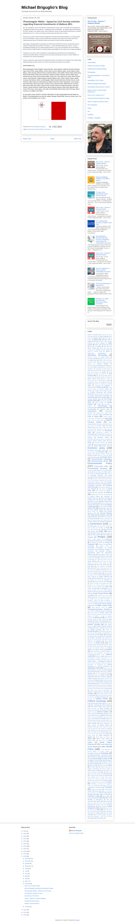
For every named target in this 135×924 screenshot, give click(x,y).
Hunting (109, 541)
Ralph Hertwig (91, 713)
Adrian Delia (103, 336)
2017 (25, 853)
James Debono (92, 561)
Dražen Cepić (107, 444)
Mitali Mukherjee (106, 651)
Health (100, 531)
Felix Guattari (99, 490)
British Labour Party (94, 378)
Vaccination (91, 801)
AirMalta (96, 341)
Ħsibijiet (101, 537)
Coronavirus (92, 411)
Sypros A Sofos (97, 773)
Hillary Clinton (96, 533)
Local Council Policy (100, 593)
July (26, 871)
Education (101, 452)
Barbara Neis (107, 370)
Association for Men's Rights (102, 368)
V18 (108, 799)
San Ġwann (109, 730)
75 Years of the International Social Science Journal (102, 193)
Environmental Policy (100, 463)
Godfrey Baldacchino (106, 521)
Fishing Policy (92, 499)
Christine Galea (97, 394)
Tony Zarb (102, 782)
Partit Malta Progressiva (103, 682)
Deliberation (91, 430)
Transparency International (95, 787)
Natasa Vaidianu (101, 663)
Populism (100, 703)
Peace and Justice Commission (100, 690)
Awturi (99, 370)
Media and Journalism (105, 636)
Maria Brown (98, 617)
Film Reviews (99, 492)
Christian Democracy (96, 392)
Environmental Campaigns (102, 459)
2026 (25, 831)
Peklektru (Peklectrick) (94, 692)
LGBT (106, 586)
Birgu (97, 373)
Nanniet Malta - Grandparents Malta (99, 661)
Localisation (91, 595)
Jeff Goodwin (101, 566)
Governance (47, 129)
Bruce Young (106, 378)
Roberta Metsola (104, 725)
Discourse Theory (103, 437)
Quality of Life (106, 710)
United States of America (102, 794)
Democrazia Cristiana (102, 432)
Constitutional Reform (103, 407)
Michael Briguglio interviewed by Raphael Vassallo (39, 888)
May (26, 876)
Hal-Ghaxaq (96, 529)
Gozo (110, 524)
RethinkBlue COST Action (95, 80)
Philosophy (92, 695)
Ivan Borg (102, 557)
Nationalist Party (94, 668)
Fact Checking (92, 489)
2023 (25, 838)
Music (102, 656)
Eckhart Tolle (105, 446)
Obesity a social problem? (32, 903)
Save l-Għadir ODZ (94, 732)
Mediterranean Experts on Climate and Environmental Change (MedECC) (100, 639)
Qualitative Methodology (94, 710)
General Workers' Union (94, 516)
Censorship (98, 385)
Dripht (89, 108)
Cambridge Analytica (93, 382)
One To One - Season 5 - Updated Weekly (103, 254)
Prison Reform (98, 706)
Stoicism (90, 770)
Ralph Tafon (109, 713)
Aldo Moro (92, 346)
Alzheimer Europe (92, 357)
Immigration (91, 544)
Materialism (107, 633)
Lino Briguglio (103, 588)
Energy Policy (107, 457)
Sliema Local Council (102, 738)
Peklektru (90, 114)
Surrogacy (98, 770)
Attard (89, 370)
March (27, 881)
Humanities (96, 541)
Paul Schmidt (108, 686)
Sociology (104, 753)
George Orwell (93, 518)
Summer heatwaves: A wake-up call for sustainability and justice (103, 270)
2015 (25, 909)
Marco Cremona (92, 614)
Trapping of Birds (95, 789)
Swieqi (101, 772)
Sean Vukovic (99, 733)
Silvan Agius (99, 737)
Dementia (99, 430)
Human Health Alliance (94, 539)
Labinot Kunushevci (95, 583)
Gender (101, 511)
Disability (102, 435)
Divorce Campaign (105, 439)
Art (105, 367)
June (26, 873)
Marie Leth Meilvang (101, 621)
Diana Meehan (108, 434)
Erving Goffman (98, 472)
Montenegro (100, 653)
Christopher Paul (108, 394)
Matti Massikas (91, 634)
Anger (104, 362)
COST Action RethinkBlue (102, 414)
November (28, 861)
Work (98, 809)
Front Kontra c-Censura (105, 508)
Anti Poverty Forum (101, 365)
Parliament (97, 680)
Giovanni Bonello (92, 521)
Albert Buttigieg (100, 343)
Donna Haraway (97, 444)
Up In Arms (106, 796)
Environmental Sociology (97, 468)
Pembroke (106, 692)
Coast (99, 404)
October (27, 863)
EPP (95, 470)
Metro (100, 644)
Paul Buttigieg (108, 685)
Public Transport (104, 708)
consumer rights (104, 409)
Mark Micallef (108, 627)
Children (97, 390)
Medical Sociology (95, 638)
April (26, 878)
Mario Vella (107, 622)
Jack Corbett (97, 559)
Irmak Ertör (90, 557)
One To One (105, 675)
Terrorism (107, 775)
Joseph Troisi (92, 574)
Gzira (107, 527)
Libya (95, 588)
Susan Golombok (92, 772)
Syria (104, 773)
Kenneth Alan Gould (95, 579)
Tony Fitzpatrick (93, 782)
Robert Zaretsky (92, 725)
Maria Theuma (102, 619)
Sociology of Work (106, 762)
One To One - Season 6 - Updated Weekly (103, 208)
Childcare (90, 390)
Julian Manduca (102, 575)
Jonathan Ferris (99, 569)
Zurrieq (90, 818)
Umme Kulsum (93, 792)
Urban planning (92, 798)
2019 (25, 848)
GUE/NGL (100, 527)
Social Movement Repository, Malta (98, 98)
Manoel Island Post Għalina (104, 611)
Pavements (109, 688)
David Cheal (101, 425)
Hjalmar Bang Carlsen (94, 534)
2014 (25, 912)
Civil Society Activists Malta (35, 129)
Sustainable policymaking (32, 901)
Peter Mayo (100, 693)
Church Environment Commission (99, 395)
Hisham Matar (106, 533)
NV (97, 673)
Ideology (107, 542)
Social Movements (94, 747)
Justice (89, 578)
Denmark (99, 434)
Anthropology (91, 365)
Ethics (106, 472)
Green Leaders (91, 527)
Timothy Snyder (107, 780)
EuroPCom (109, 473)
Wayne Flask (108, 808)
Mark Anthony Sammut (99, 626)
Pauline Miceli (100, 688)
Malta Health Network (100, 603)
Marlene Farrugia (95, 629)
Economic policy (96, 448)
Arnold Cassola (97, 367)
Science (103, 732)
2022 (25, 841)
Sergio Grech (91, 735)
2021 (25, 843)
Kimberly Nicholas (99, 581)
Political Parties (102, 699)
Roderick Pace (92, 727)
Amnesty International (94, 358)
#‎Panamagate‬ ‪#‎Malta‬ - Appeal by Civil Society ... (38, 891)
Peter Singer (109, 693)
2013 (25, 915)
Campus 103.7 (105, 382)
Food (94, 501)
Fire (89, 111)
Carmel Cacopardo (100, 383)
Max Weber (100, 634)
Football (99, 501)
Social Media (91, 62)
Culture (106, 418)
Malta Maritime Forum (98, 607)
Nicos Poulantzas (92, 671)
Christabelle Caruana (106, 390)
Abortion (104, 334)
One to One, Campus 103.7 (96, 95)
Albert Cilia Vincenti (100, 345)
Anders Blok (93, 360)
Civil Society (102, 397)
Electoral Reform (92, 455)
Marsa (107, 629)
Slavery (108, 737)
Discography (91, 72)
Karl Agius (96, 578)
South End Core (106, 763)
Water (101, 808)
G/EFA (108, 510)
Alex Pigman (107, 346)
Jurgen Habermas (104, 576)
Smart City (102, 740)
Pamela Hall (103, 678)
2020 (25, 846)
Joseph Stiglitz (108, 573)
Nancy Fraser (106, 659)
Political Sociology (97, 701)
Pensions (90, 693)
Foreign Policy (108, 501)
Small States (91, 740)
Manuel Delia (93, 612)
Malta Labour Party (104, 605)
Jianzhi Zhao (109, 568)
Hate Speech (91, 531)
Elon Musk (103, 455)
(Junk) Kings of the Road (32, 896)
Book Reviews (108, 375)
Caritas (90, 384)
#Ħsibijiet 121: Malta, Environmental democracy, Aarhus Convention (102, 301)
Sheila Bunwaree (104, 735)
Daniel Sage (100, 420)
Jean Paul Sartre (101, 564)
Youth (97, 814)
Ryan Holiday (101, 728)
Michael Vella (102, 646)
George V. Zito (103, 518)
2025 (25, 833)
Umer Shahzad (108, 791)
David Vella (107, 429)
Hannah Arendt (105, 529)
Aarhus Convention (93, 334)
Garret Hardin (91, 511)
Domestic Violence (100, 442)
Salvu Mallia (91, 730)
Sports (101, 765)
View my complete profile (76, 833)
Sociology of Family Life (102, 758)
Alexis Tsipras (92, 348)
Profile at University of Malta (96, 66)
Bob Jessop (99, 375)
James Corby (106, 559)
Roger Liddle (102, 726)
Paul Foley (100, 686)
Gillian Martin (106, 520)
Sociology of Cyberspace (97, 756)
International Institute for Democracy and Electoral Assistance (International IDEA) (100, 551)
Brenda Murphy (101, 377)
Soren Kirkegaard (94, 763)
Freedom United (103, 506)
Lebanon (104, 583)
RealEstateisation (93, 715)
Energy (97, 457)
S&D (108, 728)
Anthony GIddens (102, 363)
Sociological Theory (93, 753)
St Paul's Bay (94, 767)
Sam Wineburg (100, 730)
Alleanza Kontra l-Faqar (103, 350)
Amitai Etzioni (105, 357)
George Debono (108, 516)
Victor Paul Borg (92, 803)
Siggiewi (90, 737)
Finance (109, 492)
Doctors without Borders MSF (97, 441)
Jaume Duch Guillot (100, 563)
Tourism (109, 782)
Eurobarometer (100, 473)
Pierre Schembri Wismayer (105, 695)
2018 (25, 851)
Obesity (103, 673)
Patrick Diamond (102, 683)
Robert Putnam (92, 723)
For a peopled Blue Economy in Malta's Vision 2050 (104, 222)
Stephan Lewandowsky (93, 768)
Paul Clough (92, 686)
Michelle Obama (99, 648)
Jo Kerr (91, 569)
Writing (98, 813)
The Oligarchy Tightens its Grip (33, 893)
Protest (108, 706)
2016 (25, 856)
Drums (96, 446)
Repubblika (100, 717)
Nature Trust (107, 668)
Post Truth (107, 703)
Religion (102, 715)
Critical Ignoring (98, 418)
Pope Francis (91, 703)
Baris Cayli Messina (93, 372)
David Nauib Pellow (100, 427)
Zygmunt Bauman (99, 818)
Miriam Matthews (95, 651)
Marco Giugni (102, 614)
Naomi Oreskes (91, 663)
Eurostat (100, 487)
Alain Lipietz (104, 341)
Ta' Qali (91, 775)
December (28, 858)
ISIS (96, 558)
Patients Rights (92, 683)
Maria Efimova (108, 617)
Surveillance (107, 770)
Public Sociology (92, 708)
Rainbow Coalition (103, 712)
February (27, 883)
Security (107, 733)
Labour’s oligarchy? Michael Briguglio (35, 898)
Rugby (94, 728)
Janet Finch (103, 561)
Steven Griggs (106, 768)
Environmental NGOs (100, 461)
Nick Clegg (107, 670)
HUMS (103, 540)
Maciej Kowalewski (107, 597)
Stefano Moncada (105, 767)
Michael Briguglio (76, 830)
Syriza (110, 773)
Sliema (90, 738)
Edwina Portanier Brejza (102, 453)
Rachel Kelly (91, 711)
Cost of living (93, 416)
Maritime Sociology (94, 624)
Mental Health (100, 643)
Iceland (100, 542)
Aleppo (99, 346)
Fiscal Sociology (105, 498)
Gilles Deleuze (96, 520)
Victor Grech (106, 801)
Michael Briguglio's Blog (44, 7)
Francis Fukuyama (105, 503)
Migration (109, 649)
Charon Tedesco (104, 389)
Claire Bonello (103, 400)
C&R (108, 380)
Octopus (96, 675)
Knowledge (109, 581)
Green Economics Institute (103, 526)
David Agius (99, 424)
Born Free (92, 377)
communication (102, 406)
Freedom (90, 504)
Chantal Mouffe (101, 387)
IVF (91, 559)
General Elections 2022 (102, 515)
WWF (104, 813)
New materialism (98, 670)
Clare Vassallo (99, 402)
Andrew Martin (96, 362)
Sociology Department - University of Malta (100, 755)
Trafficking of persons (97, 783)
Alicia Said (103, 348)
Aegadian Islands (97, 338)
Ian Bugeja (93, 542)
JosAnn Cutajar (102, 571)
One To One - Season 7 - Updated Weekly (97, 22)
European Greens (97, 478)
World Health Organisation (99, 811)
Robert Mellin (97, 721)
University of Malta (94, 796)
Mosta (107, 653)
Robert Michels (106, 721)
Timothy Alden (97, 780)
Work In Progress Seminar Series (98, 101)
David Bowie (107, 424)
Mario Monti (100, 622)
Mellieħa (98, 641)
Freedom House (99, 504)
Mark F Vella (99, 628)
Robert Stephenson (105, 723)
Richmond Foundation (100, 718)
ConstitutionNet (92, 409)
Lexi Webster (98, 586)
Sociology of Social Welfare (95, 760)
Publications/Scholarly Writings (97, 69)
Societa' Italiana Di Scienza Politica (98, 751)
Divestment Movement (93, 439)
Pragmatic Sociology (93, 705)
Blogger (77, 920)
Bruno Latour (91, 380)
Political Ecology (101, 697)
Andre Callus (102, 360)
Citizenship (91, 397)
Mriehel (97, 656)
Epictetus (90, 470)
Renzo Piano (91, 717)
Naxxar (90, 670)
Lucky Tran (98, 597)
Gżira (89, 529)
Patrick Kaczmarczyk (98, 685)
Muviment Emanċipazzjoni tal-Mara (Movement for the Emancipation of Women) (100, 658)
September (28, 866)
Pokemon (91, 697)
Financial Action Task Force (98, 494)
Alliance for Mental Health (95, 351)
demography (91, 434)
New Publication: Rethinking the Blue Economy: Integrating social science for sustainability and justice (103, 239)
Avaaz (94, 370)
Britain (108, 377)
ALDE (110, 345)
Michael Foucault (108, 644)
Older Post (77, 139)
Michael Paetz (93, 646)
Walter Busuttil (102, 806)
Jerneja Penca (99, 568)
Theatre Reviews (99, 778)
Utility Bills (102, 798)
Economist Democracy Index (96, 450)
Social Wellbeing (105, 749)
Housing (90, 537)
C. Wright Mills (101, 380)
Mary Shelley (98, 633)
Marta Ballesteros (102, 631)
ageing (96, 339)
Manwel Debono (104, 612)
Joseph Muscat (98, 573)
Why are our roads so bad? (32, 886)
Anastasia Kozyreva (107, 358)
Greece (92, 526)
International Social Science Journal (99, 87)
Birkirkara (103, 373)
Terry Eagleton (91, 777)
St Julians (109, 765)
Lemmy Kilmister (100, 585)
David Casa (91, 425)
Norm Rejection (92, 105)
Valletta (98, 801)
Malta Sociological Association (97, 83)
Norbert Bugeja (103, 671)
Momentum (90, 653)
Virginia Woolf (100, 804)
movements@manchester (94, 654)
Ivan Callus (109, 557)
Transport (108, 787)
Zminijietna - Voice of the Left (101, 816)
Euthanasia (107, 487)
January (27, 906)
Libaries (89, 588)
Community (91, 407)
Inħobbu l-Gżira (104, 546)
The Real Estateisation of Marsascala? (103, 284)
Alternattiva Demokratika (97, 355)
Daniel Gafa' (91, 420)
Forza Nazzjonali (94, 503)
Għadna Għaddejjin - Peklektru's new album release (103, 178)
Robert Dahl (101, 720)
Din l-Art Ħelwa (93, 435)
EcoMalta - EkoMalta (94, 118)
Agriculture (105, 339)
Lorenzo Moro (102, 595)
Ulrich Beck (98, 791)
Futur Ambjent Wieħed (96, 510)
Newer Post (27, 139)
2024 (25, 836)
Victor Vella (102, 803)
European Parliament (99, 480)
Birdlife (104, 372)
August (27, 868)
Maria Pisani (93, 619)
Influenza (101, 544)
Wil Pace (91, 809)
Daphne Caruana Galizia (100, 421)
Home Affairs (106, 534)
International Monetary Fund (105, 554)
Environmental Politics (101, 466)
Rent (108, 715)
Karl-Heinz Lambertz (107, 578)
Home (52, 139)
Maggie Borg (93, 598)
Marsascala (91, 631)
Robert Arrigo (92, 720)
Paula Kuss (92, 688)
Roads (110, 718)
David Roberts (97, 429)
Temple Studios (99, 775)
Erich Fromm (102, 470)
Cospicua (98, 413)
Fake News (102, 489)
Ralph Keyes (100, 713)
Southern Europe (92, 765)
